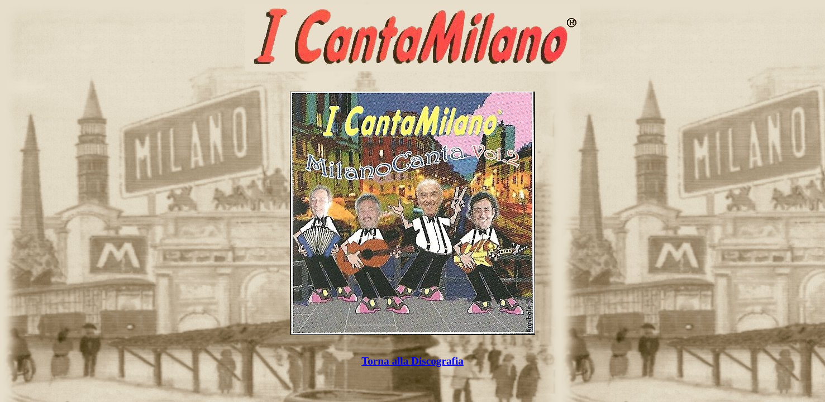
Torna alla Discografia (412, 361)
